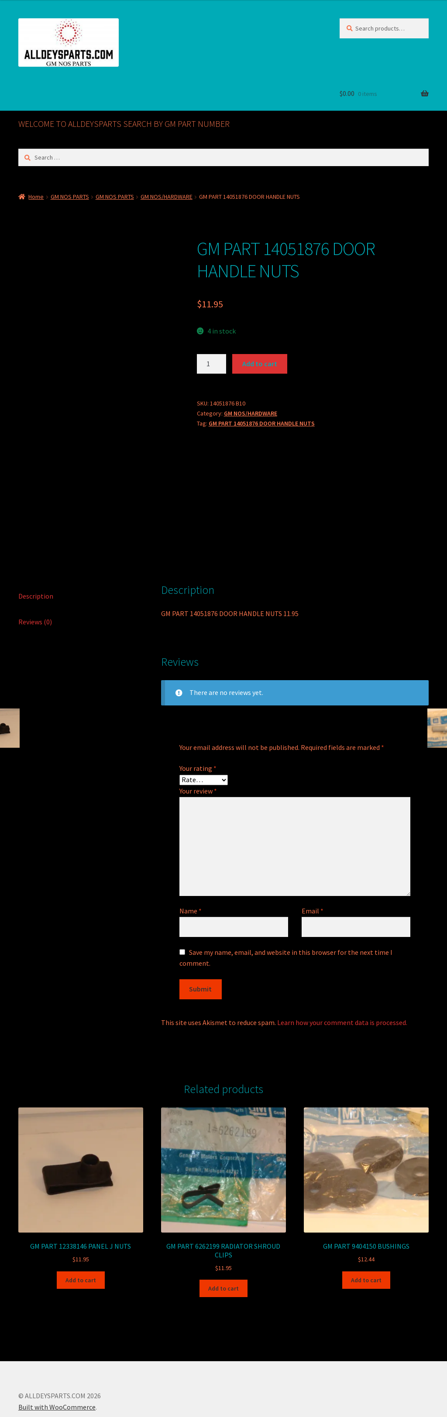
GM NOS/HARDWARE (167, 197)
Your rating (198, 728)
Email (312, 870)
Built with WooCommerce (57, 1366)
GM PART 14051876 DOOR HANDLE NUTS (262, 423)
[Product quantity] (212, 364)
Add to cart (259, 363)
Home (36, 197)
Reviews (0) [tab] (35, 581)
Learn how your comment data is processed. (342, 982)
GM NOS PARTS (70, 197)
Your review (198, 750)
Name (190, 870)
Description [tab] (35, 556)
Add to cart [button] (80, 1240)
